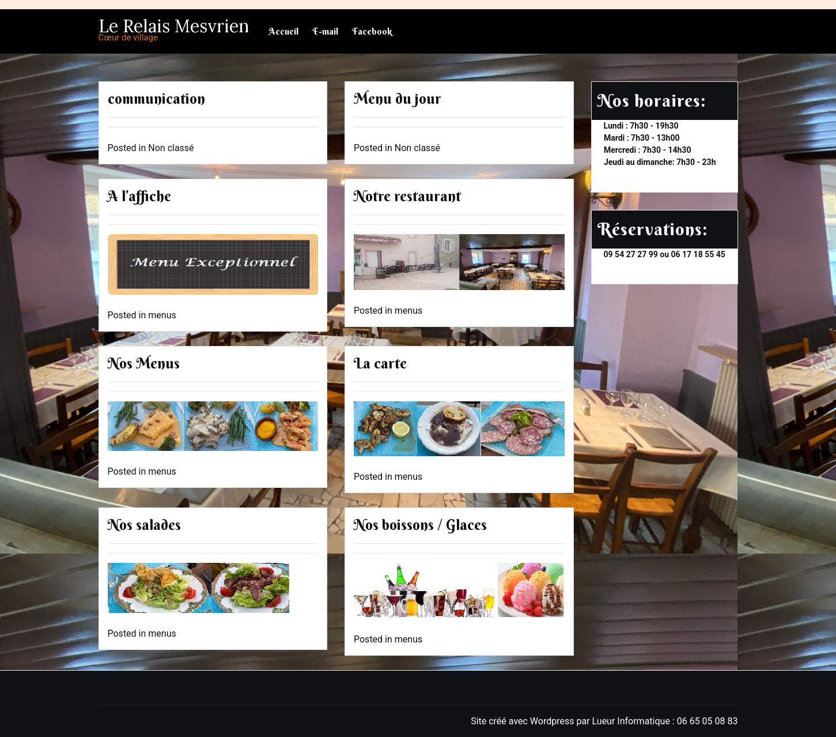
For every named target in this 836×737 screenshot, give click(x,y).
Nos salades (144, 525)
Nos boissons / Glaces (420, 525)
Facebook (372, 31)
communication (156, 99)
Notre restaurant (407, 196)
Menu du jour (397, 99)
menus (162, 315)
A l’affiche (139, 196)
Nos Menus (144, 364)
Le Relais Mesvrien (174, 26)
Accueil (283, 31)
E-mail (325, 31)
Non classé (171, 147)
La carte (380, 364)
